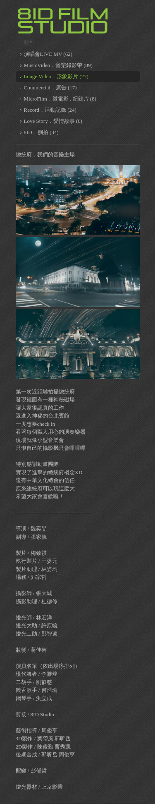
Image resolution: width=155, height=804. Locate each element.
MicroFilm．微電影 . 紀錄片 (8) (60, 99)
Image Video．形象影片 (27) (56, 76)
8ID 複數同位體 (63, 20)
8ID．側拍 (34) (41, 132)
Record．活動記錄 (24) (50, 110)
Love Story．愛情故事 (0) (53, 121)
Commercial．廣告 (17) (50, 87)
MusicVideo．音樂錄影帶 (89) (58, 65)
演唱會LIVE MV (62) (48, 54)
